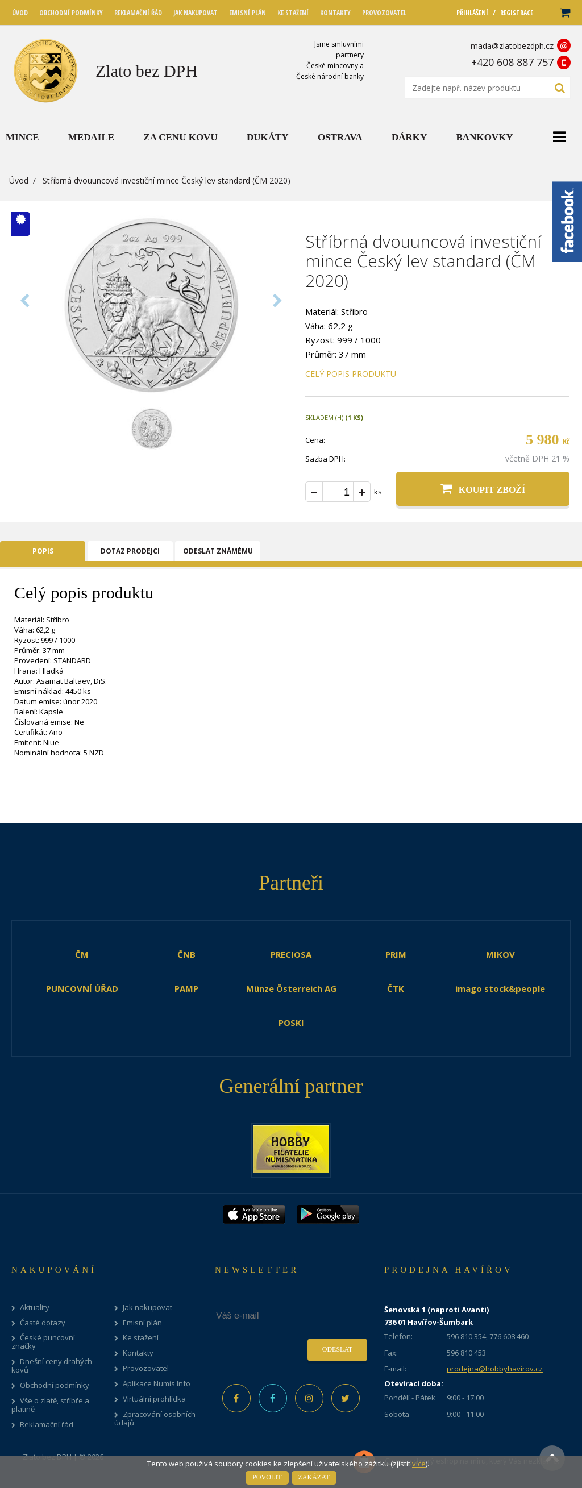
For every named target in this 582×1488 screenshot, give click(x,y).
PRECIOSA (291, 954)
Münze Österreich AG (291, 988)
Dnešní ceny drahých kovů (51, 1365)
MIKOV (500, 954)
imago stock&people (500, 988)
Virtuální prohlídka (154, 1399)
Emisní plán (142, 1323)
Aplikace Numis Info (156, 1383)
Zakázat (314, 1477)
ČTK (395, 988)
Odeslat (337, 1349)
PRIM (395, 954)
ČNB (186, 954)
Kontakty (138, 1353)
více (419, 1463)
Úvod (18, 180)
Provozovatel (146, 1368)
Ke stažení (141, 1337)
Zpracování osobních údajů (155, 1418)
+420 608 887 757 (512, 62)
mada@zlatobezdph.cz (512, 45)
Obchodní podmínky (54, 1385)
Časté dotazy (42, 1323)
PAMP (186, 988)
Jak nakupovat (147, 1307)
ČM (82, 954)
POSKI (291, 1022)
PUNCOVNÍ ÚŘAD (82, 988)
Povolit (266, 1477)
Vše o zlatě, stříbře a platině (50, 1405)
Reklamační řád (46, 1424)
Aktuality (34, 1307)
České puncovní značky (43, 1341)
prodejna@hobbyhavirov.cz (495, 1369)
